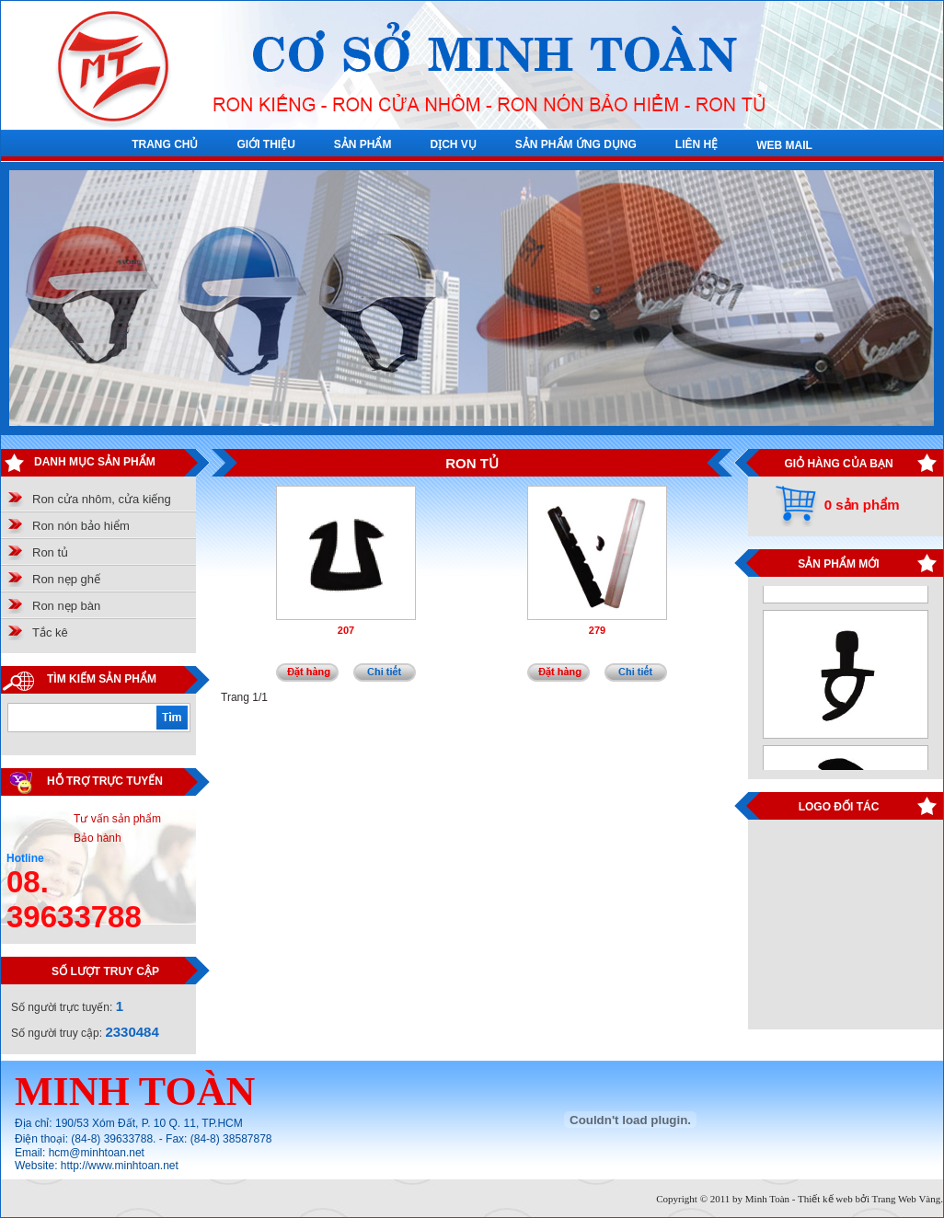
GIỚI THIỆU (265, 144)
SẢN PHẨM (363, 144)
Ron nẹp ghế (66, 579)
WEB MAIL (784, 145)
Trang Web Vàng (906, 1198)
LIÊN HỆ (696, 144)
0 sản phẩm (862, 504)
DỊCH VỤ (453, 144)
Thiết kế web (825, 1198)
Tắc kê (50, 632)
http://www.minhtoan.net (119, 1165)
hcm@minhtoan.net (96, 1152)
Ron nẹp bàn (66, 606)
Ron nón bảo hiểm (81, 526)
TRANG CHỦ (165, 144)
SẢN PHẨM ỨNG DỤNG (576, 144)
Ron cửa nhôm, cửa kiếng (101, 499)
